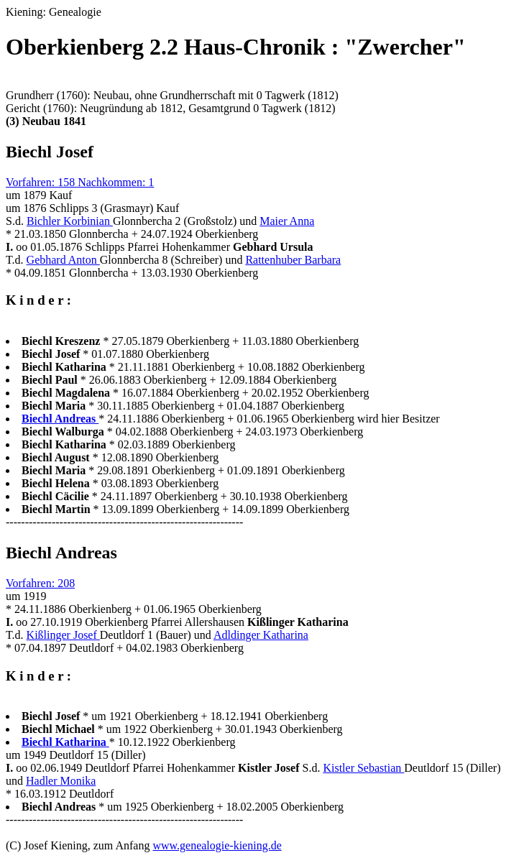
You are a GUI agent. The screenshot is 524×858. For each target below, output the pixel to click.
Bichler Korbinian (70, 221)
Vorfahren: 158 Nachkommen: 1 (80, 182)
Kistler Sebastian (363, 768)
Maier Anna (286, 221)
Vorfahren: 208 (40, 583)
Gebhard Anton (63, 260)
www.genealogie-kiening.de (216, 845)
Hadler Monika (61, 781)
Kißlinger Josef (63, 635)
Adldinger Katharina (260, 635)
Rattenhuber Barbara (293, 260)
